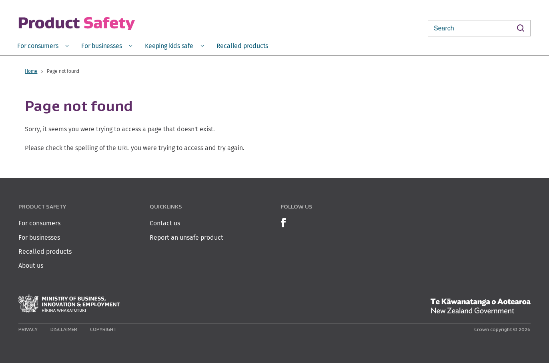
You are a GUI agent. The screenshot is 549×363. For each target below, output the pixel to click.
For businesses (39, 237)
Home (31, 71)
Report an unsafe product (186, 237)
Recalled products (45, 251)
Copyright (103, 329)
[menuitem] (43, 45)
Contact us (165, 223)
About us (30, 265)
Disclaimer (63, 329)
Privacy (28, 329)
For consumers (39, 223)
